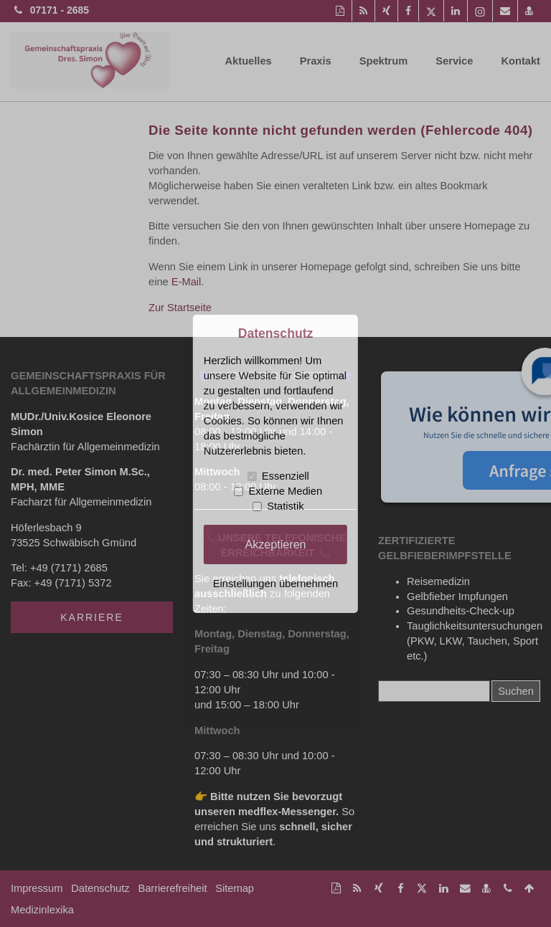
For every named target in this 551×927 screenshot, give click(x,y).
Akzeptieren (275, 544)
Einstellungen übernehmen (275, 583)
